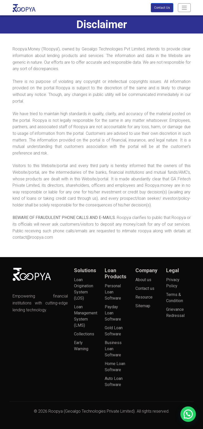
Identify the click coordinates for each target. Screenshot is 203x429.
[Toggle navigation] (184, 7)
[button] (190, 419)
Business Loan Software (113, 348)
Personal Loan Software (113, 292)
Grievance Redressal (175, 312)
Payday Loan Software (113, 313)
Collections (84, 334)
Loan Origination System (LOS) (83, 289)
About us (143, 279)
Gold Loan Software (114, 330)
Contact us (144, 288)
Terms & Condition (174, 297)
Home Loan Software (115, 366)
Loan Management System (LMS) (84, 316)
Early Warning (81, 345)
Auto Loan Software (114, 381)
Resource (144, 297)
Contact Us (162, 7)
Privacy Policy (172, 282)
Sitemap (142, 305)
